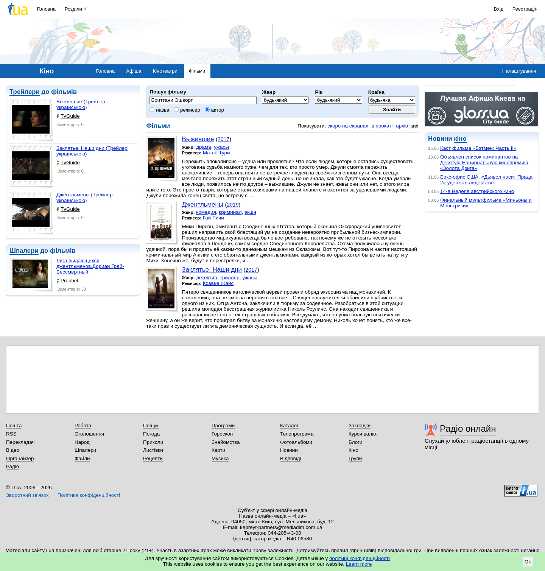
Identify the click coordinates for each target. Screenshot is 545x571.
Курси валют (363, 434)
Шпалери (24, 250)
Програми (223, 425)
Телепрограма (297, 434)
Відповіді (290, 458)
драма (203, 147)
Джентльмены (202, 204)
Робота (83, 425)
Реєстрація (524, 9)
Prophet (67, 280)
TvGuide (68, 116)
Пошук (151, 425)
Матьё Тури (216, 153)
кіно (460, 138)
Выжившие (198, 139)
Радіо (12, 466)
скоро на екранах (347, 126)
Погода (151, 434)
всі (415, 126)
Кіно (353, 450)
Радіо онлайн (468, 428)
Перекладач (20, 442)
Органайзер (20, 458)
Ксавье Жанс (218, 283)
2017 (223, 139)
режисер (187, 110)
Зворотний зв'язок (27, 495)
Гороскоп (222, 434)
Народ (82, 442)
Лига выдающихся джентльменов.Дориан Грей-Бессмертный (90, 266)
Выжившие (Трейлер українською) (80, 104)
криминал (230, 212)
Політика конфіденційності (89, 495)
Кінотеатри (165, 71)
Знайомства (226, 442)
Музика (220, 458)
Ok (528, 562)
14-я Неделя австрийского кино (477, 191)
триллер (230, 277)
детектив (206, 277)
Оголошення (89, 434)
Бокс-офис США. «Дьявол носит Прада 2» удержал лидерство (486, 179)
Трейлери (24, 91)
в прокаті (382, 126)
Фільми (197, 71)
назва (159, 110)
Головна (46, 9)
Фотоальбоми (296, 442)
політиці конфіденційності (359, 558)
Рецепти (153, 458)
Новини (289, 450)
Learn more (359, 564)
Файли (82, 458)
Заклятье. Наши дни (212, 269)
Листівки (153, 450)
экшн (250, 212)
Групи (355, 458)
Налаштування (519, 71)
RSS (11, 434)
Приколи (153, 442)
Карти (218, 450)
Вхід (499, 9)
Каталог (289, 425)
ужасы (221, 147)
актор (214, 110)
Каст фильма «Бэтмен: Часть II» (478, 148)
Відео (12, 450)
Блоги (356, 442)
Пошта (14, 425)
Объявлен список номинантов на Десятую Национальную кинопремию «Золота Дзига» (484, 162)
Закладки (360, 425)
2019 (232, 205)
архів (402, 126)
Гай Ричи (213, 218)
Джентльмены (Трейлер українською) (84, 197)
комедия (206, 212)
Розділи (73, 9)
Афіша (133, 71)
